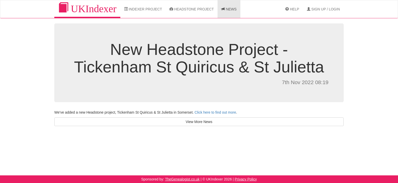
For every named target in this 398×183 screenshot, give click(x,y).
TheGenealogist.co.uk (182, 179)
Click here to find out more (215, 112)
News (229, 9)
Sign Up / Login (323, 9)
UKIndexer (87, 8)
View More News (199, 122)
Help (292, 9)
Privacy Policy (246, 179)
